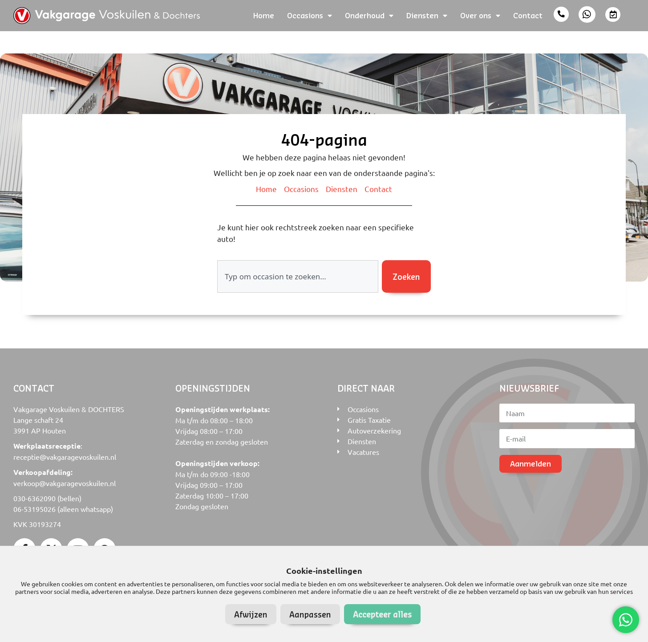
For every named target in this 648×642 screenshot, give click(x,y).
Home (263, 15)
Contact (528, 15)
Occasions (309, 16)
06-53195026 (34, 508)
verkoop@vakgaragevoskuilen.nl (64, 482)
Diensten (426, 16)
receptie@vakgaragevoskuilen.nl (64, 456)
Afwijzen (250, 614)
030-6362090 (34, 498)
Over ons (480, 16)
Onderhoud (369, 16)
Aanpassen (310, 614)
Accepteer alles (382, 614)
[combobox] (297, 276)
